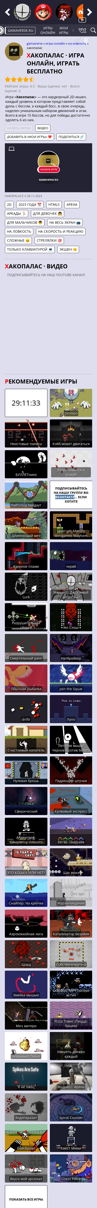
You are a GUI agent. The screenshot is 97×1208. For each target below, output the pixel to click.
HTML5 (54, 204)
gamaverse (35, 43)
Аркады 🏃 (16, 213)
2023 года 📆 (29, 204)
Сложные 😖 (18, 240)
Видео (42, 128)
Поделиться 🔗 (71, 137)
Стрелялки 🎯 (49, 240)
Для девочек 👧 (47, 213)
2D (9, 204)
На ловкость (77, 43)
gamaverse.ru (20, 30)
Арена (72, 204)
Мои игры (63, 30)
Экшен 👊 (68, 249)
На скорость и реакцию (60, 231)
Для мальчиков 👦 (24, 222)
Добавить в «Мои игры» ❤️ (29, 137)
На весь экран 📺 (64, 222)
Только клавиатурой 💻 (30, 249)
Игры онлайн (47, 30)
